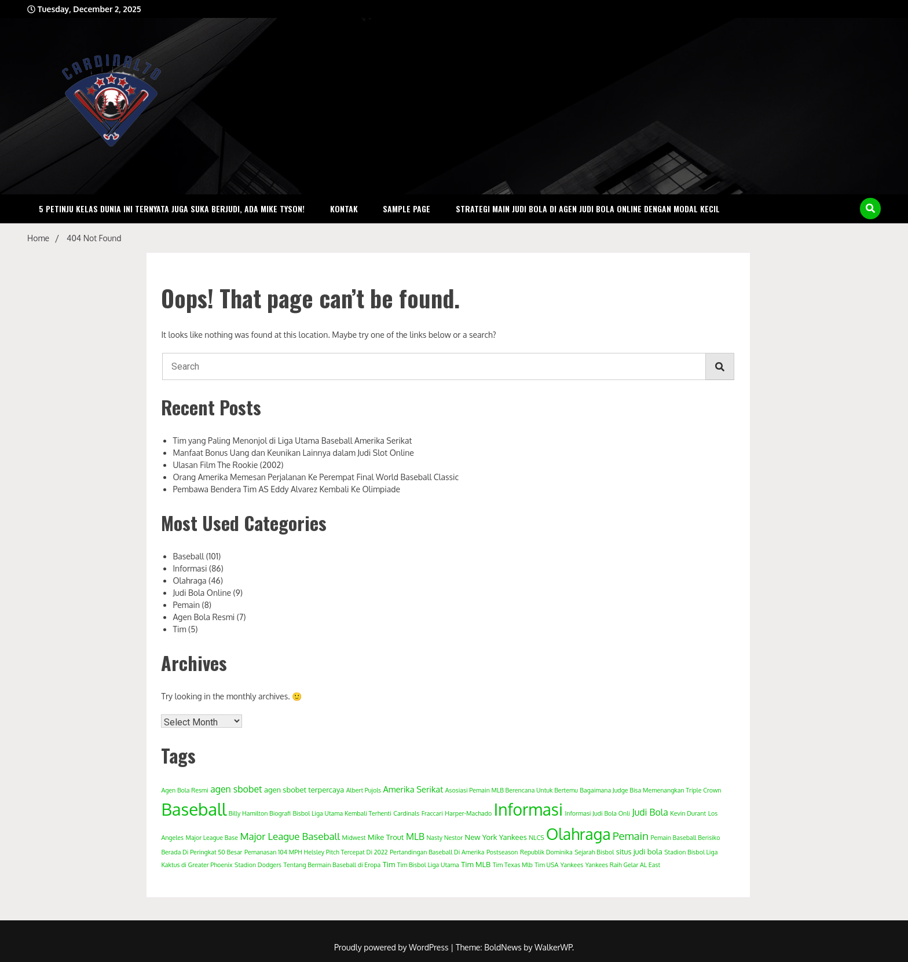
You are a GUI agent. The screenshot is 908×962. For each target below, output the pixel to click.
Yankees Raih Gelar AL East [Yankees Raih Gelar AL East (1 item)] (622, 865)
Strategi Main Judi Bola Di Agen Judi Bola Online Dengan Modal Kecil (588, 208)
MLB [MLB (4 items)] (415, 836)
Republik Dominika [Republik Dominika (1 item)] (546, 852)
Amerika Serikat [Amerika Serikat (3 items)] (413, 789)
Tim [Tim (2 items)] (389, 864)
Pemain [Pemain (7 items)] (631, 835)
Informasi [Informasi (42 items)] (528, 809)
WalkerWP (553, 947)
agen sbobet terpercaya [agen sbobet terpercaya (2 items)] (304, 789)
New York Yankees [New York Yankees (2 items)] (496, 837)
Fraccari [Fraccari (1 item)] (432, 813)
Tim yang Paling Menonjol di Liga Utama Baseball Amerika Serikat (292, 440)
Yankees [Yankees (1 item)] (572, 865)
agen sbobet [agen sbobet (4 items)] (236, 789)
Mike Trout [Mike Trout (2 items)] (386, 837)
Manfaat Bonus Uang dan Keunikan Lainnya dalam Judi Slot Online (293, 453)
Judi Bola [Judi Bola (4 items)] (650, 812)
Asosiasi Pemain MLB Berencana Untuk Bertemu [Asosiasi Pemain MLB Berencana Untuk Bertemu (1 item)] (511, 790)
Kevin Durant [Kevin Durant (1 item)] (688, 813)
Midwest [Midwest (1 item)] (353, 838)
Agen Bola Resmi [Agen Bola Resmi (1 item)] (184, 790)
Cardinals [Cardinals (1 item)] (406, 813)
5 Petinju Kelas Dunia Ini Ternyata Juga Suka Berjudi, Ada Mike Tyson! (172, 208)
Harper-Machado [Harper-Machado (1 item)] (468, 813)
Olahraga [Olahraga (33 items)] (578, 833)
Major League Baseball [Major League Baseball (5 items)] (290, 836)
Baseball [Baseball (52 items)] (193, 809)
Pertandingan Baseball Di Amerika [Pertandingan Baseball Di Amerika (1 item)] (437, 852)
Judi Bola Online (202, 593)
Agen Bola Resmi (204, 617)
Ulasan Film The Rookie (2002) (228, 465)
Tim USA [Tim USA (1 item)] (546, 865)
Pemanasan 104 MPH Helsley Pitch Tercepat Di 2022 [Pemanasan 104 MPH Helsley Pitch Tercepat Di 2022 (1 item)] (316, 852)
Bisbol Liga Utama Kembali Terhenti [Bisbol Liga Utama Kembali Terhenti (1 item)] (341, 813)
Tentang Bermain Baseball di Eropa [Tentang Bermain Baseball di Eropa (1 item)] (331, 865)
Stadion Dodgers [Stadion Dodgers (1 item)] (258, 865)
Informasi (190, 568)
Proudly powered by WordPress (392, 947)
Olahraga (189, 580)
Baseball (188, 556)
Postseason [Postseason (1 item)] (502, 852)
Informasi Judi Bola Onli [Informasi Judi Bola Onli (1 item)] (597, 813)
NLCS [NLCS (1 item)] (536, 838)
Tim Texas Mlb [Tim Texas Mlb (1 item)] (513, 865)
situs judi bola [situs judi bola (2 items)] (639, 851)
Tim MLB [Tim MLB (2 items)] (475, 864)
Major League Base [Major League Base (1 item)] (211, 838)
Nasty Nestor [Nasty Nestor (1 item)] (444, 838)
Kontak (344, 208)
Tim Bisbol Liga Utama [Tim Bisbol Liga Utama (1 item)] (428, 865)
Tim (179, 629)
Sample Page (406, 208)
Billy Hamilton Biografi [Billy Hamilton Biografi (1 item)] (260, 813)
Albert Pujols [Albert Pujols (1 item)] (363, 790)
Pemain (186, 605)
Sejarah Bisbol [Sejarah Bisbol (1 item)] (594, 852)
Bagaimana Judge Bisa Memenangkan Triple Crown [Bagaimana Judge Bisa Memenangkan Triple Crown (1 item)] (650, 790)
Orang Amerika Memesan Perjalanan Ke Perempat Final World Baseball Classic (316, 477)
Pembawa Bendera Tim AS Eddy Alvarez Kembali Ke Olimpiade (286, 489)
